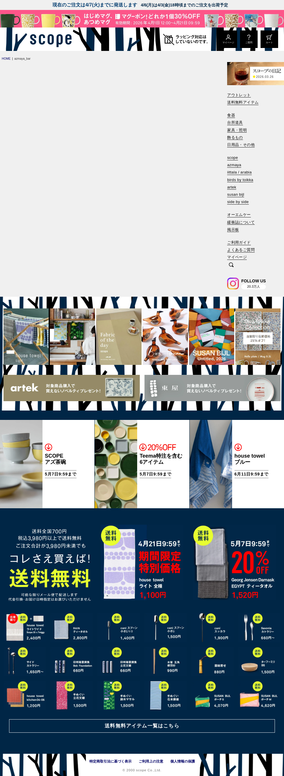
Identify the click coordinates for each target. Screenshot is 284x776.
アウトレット (239, 95)
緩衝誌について (241, 222)
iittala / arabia (239, 172)
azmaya (234, 165)
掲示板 (233, 229)
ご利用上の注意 (151, 761)
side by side (238, 202)
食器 (231, 115)
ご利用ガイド (239, 242)
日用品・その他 (241, 145)
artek (231, 187)
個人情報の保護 (182, 761)
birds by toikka (240, 180)
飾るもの (235, 137)
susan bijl (235, 194)
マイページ (237, 257)
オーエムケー (239, 214)
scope (232, 157)
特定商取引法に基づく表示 (110, 761)
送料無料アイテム (243, 102)
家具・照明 (237, 130)
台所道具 (235, 122)
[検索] (231, 265)
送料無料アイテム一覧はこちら (142, 726)
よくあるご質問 (241, 250)
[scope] (49, 39)
